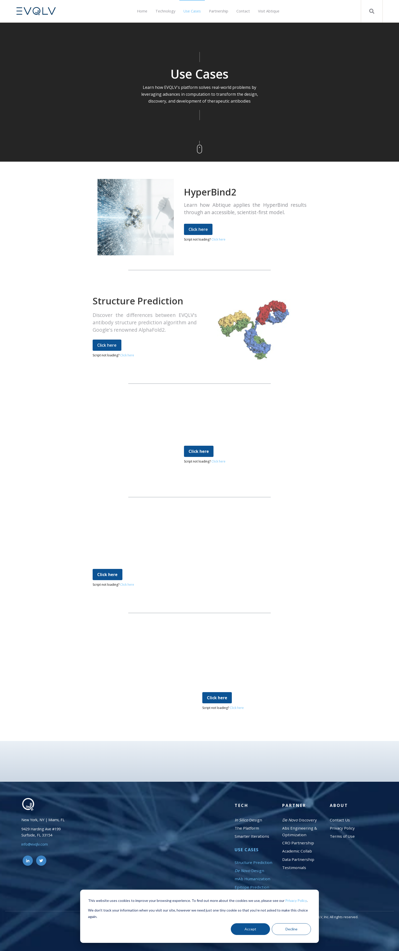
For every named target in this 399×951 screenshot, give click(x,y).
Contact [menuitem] (243, 11)
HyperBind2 (210, 193)
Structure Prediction (138, 313)
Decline (291, 929)
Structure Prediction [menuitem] (253, 862)
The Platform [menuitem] (247, 828)
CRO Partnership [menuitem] (298, 842)
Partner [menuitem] (294, 805)
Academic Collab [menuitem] (297, 851)
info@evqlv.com (34, 844)
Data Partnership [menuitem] (298, 859)
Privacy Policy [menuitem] (342, 828)
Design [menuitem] (248, 819)
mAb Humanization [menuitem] (252, 878)
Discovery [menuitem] (299, 819)
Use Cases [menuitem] (192, 11)
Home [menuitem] (142, 11)
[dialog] (199, 916)
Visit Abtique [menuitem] (268, 11)
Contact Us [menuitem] (340, 819)
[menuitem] (256, 850)
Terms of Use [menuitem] (342, 836)
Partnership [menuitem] (218, 11)
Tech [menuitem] (241, 805)
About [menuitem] (339, 805)
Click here (198, 229)
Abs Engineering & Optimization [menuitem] (299, 831)
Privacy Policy (296, 900)
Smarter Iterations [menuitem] (252, 836)
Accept (250, 929)
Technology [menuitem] (165, 11)
